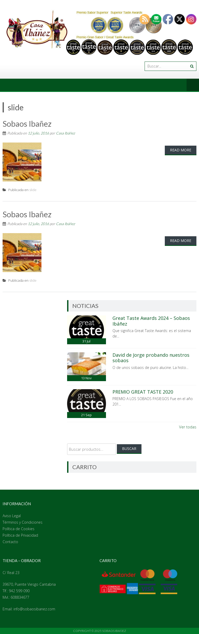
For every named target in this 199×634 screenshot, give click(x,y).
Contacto (10, 541)
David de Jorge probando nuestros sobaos (150, 358)
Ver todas (187, 426)
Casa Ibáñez (65, 133)
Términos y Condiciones (22, 522)
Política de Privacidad (20, 535)
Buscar (129, 448)
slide (33, 189)
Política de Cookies (18, 528)
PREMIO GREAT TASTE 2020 (142, 392)
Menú (193, 85)
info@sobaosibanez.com (34, 608)
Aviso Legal (12, 515)
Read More (180, 149)
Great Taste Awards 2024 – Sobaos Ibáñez (151, 321)
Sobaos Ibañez (27, 123)
